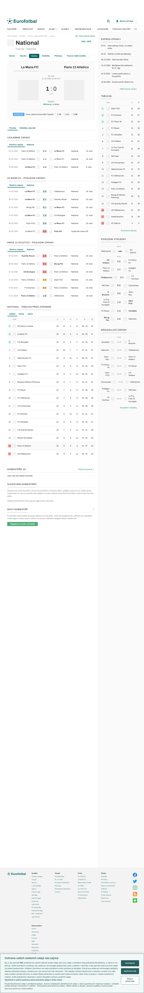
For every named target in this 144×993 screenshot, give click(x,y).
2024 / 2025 (87, 41)
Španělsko (35, 947)
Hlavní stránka (12, 36)
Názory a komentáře (108, 886)
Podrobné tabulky (129, 231)
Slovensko (35, 932)
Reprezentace (84, 29)
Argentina (35, 950)
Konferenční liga (37, 910)
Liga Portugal (36, 898)
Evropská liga (36, 907)
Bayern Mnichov (83, 892)
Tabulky (23, 56)
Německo (35, 944)
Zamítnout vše (130, 971)
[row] (51, 151)
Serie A (34, 882)
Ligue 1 (34, 889)
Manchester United (84, 882)
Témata (57, 873)
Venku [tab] (30, 314)
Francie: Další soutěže (78, 56)
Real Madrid (82, 898)
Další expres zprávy (128, 89)
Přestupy (28, 29)
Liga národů (36, 917)
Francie (34, 938)
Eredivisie (35, 901)
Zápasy (41, 29)
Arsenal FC (82, 876)
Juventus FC (82, 889)
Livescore (103, 29)
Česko (34, 929)
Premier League (37, 876)
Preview (12, 128)
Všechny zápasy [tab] (16, 145)
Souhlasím (130, 963)
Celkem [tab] (12, 314)
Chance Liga (36, 892)
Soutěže (13, 29)
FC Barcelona (83, 895)
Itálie (33, 941)
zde (75, 518)
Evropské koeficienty (62, 882)
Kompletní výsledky (128, 408)
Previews (104, 879)
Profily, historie (106, 895)
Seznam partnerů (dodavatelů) (19, 989)
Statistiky (46, 56)
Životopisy (104, 892)
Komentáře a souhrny (108, 882)
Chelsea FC (82, 879)
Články (103, 873)
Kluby (53, 29)
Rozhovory (105, 898)
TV (135, 29)
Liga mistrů (35, 904)
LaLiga (34, 879)
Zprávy (12, 56)
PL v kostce (59, 879)
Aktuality (104, 876)
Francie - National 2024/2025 (37, 36)
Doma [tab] (21, 314)
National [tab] (30, 145)
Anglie (34, 935)
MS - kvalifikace (37, 913)
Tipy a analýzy (106, 901)
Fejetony (104, 889)
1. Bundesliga (36, 886)
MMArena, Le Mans (51, 104)
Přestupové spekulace (62, 889)
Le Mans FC (29, 67)
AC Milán (81, 886)
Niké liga (34, 895)
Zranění (57, 892)
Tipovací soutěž (121, 29)
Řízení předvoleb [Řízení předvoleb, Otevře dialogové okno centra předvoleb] (129, 980)
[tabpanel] (51, 159)
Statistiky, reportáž (28, 128)
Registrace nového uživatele (22, 524)
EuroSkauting (59, 876)
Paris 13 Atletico (76, 67)
